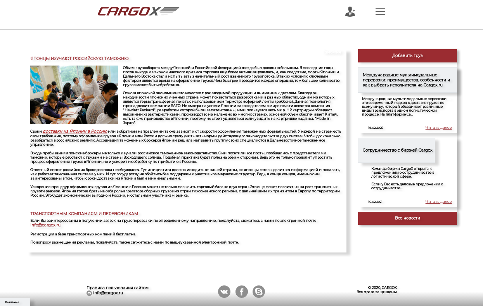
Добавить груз (407, 55)
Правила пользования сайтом (118, 286)
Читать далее (439, 128)
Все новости (407, 218)
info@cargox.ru (43, 224)
